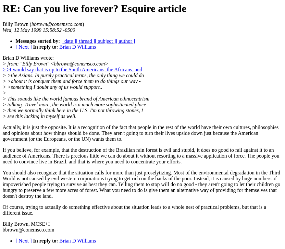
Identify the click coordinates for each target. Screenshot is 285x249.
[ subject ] (105, 41)
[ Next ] (24, 47)
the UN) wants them (95, 139)
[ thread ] (85, 41)
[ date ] (68, 41)
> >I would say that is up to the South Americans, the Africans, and (72, 69)
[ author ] (125, 41)
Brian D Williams (77, 47)
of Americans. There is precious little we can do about (78, 156)
